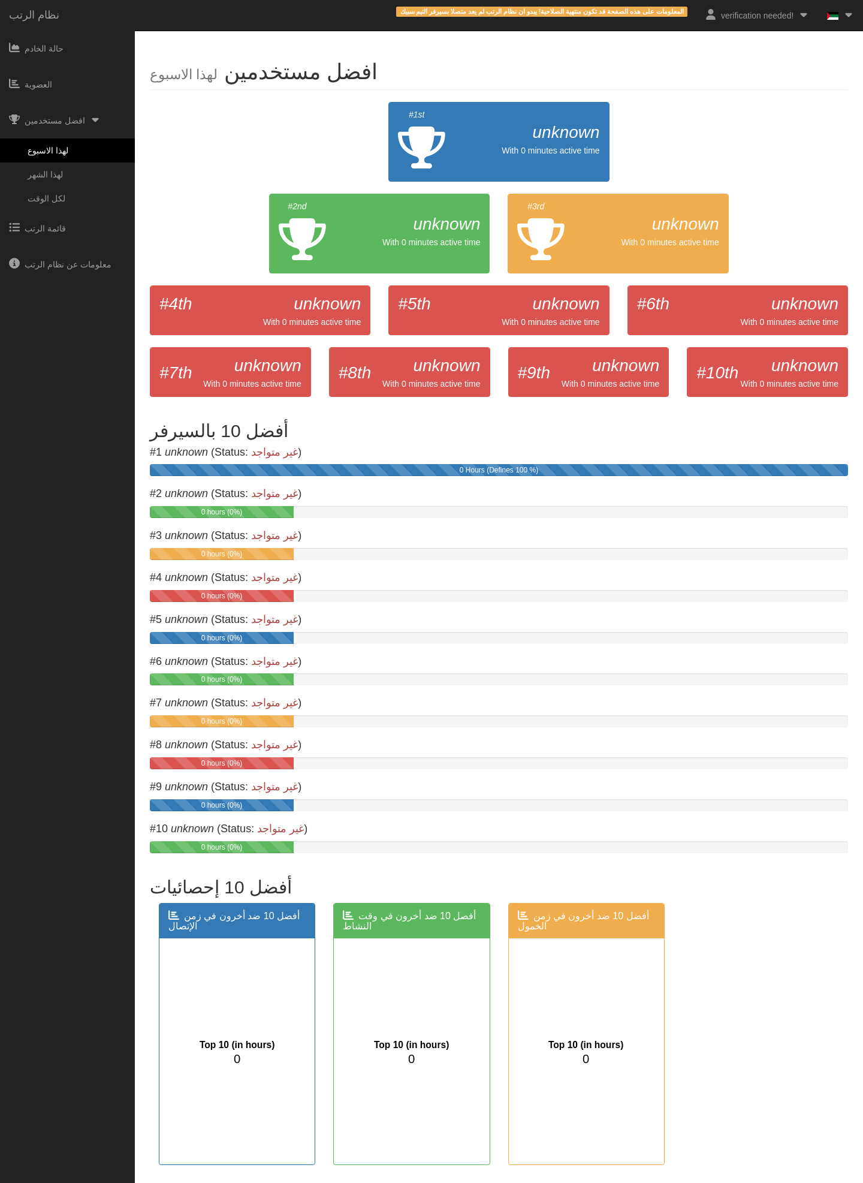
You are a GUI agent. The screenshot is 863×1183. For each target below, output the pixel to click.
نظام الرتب (34, 15)
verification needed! (757, 14)
